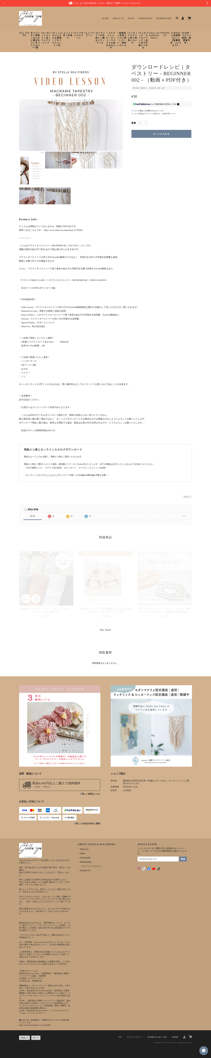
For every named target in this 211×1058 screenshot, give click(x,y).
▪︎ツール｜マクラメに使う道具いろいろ (132, 38)
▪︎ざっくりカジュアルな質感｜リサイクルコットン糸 (57, 39)
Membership (164, 18)
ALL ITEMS (24, 34)
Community (145, 18)
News (131, 18)
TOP (119, 1037)
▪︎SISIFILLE (165, 34)
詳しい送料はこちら (91, 794)
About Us (118, 18)
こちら (50, 475)
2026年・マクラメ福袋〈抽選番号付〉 (187, 38)
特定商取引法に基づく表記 (157, 1037)
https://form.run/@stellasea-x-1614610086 (35, 1025)
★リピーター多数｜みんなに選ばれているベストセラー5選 (35, 40)
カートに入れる (161, 134)
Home (105, 18)
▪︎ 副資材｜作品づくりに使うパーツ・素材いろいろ (121, 39)
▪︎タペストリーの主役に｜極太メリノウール (100, 38)
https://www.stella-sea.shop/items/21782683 (63, 230)
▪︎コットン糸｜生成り (67, 35)
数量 (133, 123)
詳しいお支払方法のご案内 (88, 823)
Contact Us (85, 870)
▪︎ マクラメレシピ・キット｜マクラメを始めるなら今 (111, 40)
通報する (187, 497)
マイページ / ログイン (92, 866)
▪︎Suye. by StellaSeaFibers (154, 35)
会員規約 (175, 1037)
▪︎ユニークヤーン (89, 34)
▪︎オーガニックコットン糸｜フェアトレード (46, 38)
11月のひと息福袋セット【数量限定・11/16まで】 (175, 39)
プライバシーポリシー (134, 1037)
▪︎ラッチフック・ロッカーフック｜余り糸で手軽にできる (143, 40)
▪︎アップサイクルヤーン (78, 35)
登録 (183, 859)
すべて (32, 516)
